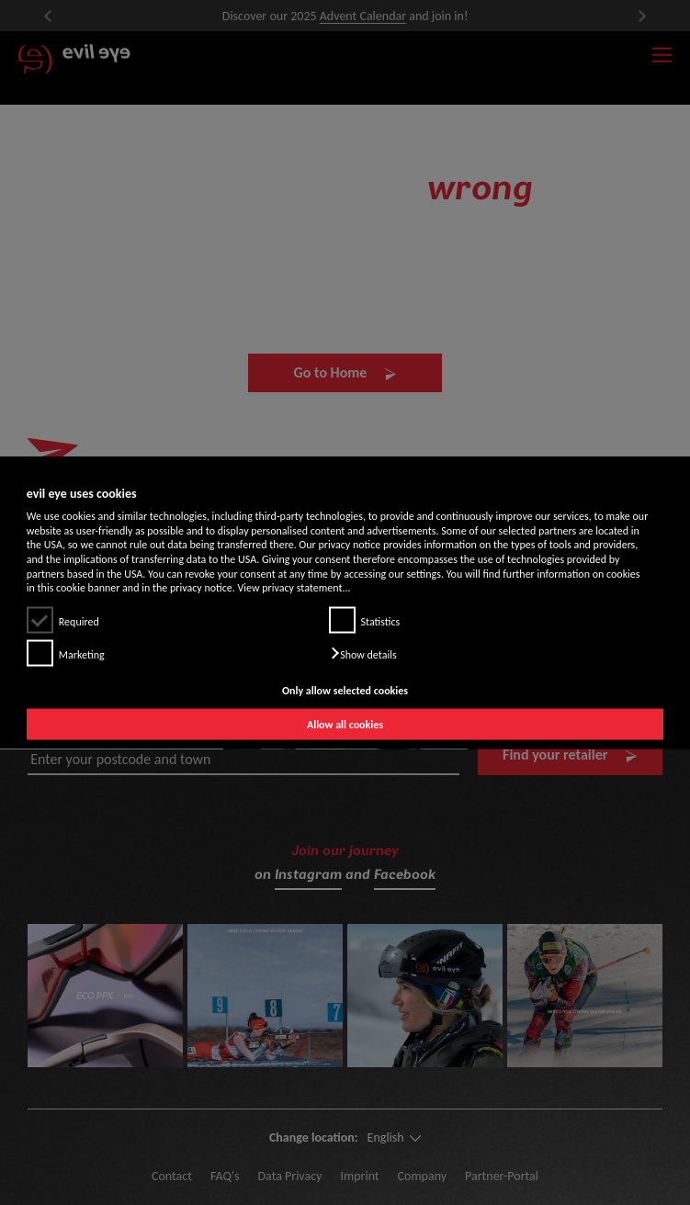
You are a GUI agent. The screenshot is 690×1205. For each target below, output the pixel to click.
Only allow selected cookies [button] (345, 689)
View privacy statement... (294, 587)
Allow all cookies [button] (345, 724)
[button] (363, 653)
